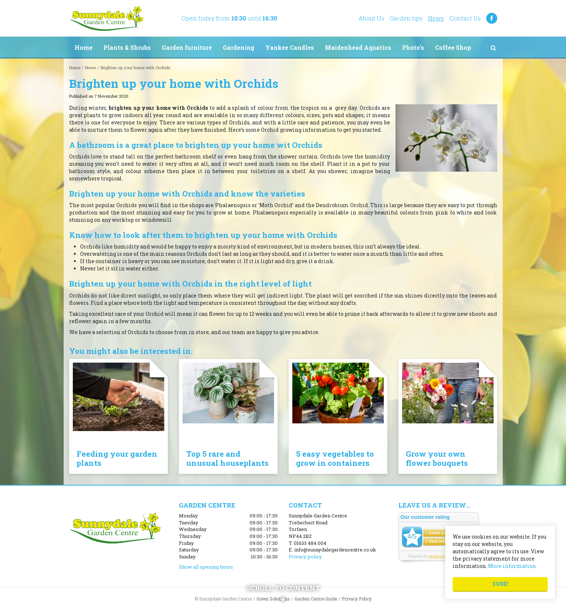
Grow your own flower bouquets (437, 458)
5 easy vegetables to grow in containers (335, 458)
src (493, 47)
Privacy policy (305, 556)
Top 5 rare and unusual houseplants (227, 458)
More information (512, 565)
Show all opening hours (206, 567)
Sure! (500, 583)
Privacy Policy (357, 599)
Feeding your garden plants (116, 458)
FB (491, 18)
